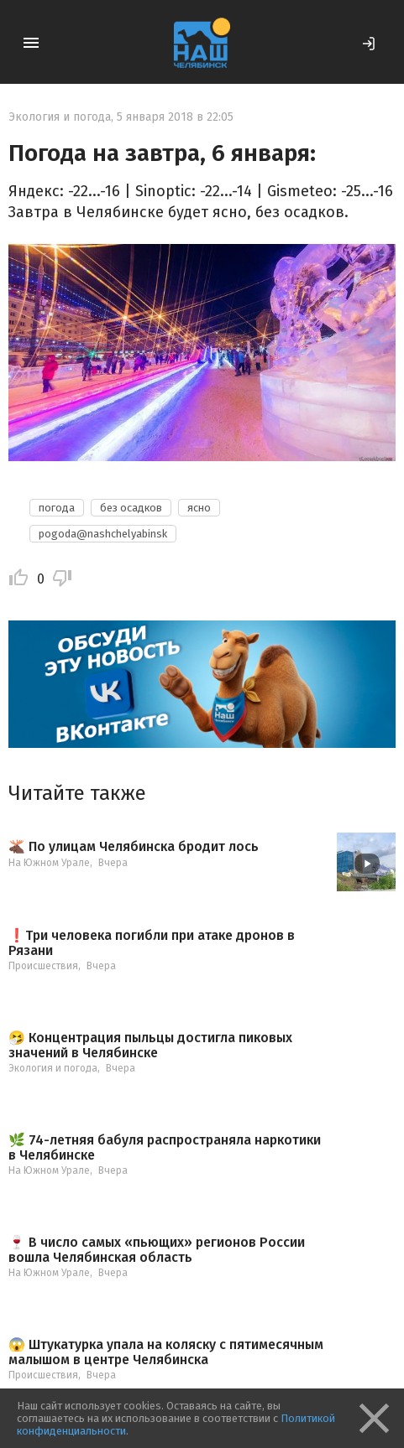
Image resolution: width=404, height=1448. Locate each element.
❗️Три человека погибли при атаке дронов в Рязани (151, 943)
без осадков (131, 507)
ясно (199, 507)
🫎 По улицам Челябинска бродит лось (133, 846)
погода (57, 507)
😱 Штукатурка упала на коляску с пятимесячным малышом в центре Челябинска (165, 1352)
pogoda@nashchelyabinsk (103, 533)
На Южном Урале (49, 863)
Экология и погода (59, 117)
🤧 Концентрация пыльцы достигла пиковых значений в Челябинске (150, 1045)
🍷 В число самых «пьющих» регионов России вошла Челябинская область (156, 1249)
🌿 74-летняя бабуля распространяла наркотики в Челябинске (164, 1147)
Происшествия (43, 966)
